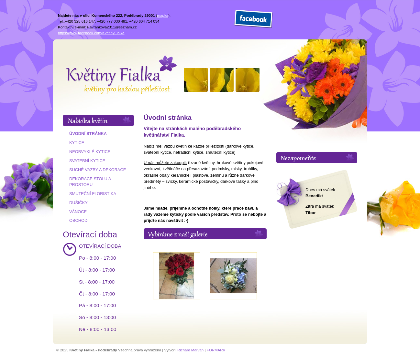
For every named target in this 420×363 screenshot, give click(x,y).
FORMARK (216, 350)
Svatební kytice (87, 160)
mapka (163, 15)
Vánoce (78, 211)
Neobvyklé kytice (89, 151)
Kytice (76, 142)
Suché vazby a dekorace (97, 169)
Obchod (78, 220)
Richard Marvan (190, 350)
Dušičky (78, 202)
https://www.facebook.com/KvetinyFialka (91, 33)
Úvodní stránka (88, 133)
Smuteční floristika (92, 193)
